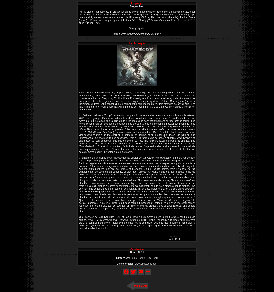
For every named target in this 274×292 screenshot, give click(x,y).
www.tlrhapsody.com (146, 263)
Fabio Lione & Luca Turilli (144, 258)
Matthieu (174, 236)
